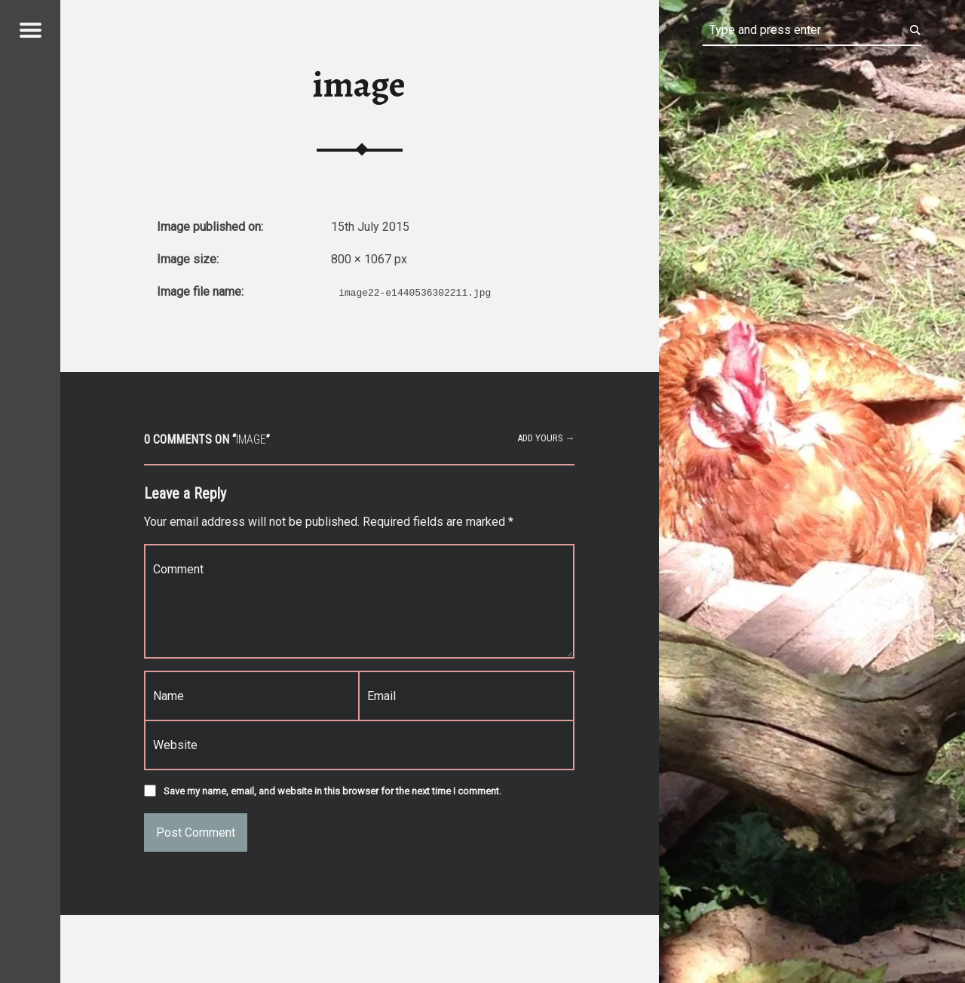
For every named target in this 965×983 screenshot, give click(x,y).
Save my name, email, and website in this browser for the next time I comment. (332, 791)
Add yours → (546, 438)
